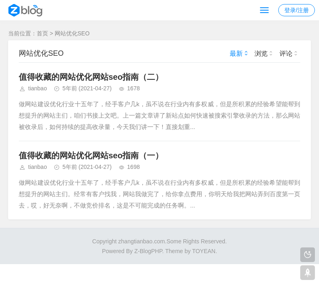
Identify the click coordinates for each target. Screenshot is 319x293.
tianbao (37, 88)
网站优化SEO (72, 33)
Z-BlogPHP (148, 251)
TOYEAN (203, 251)
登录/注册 (296, 10)
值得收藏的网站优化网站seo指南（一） (91, 155)
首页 (42, 33)
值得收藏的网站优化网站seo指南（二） (91, 76)
